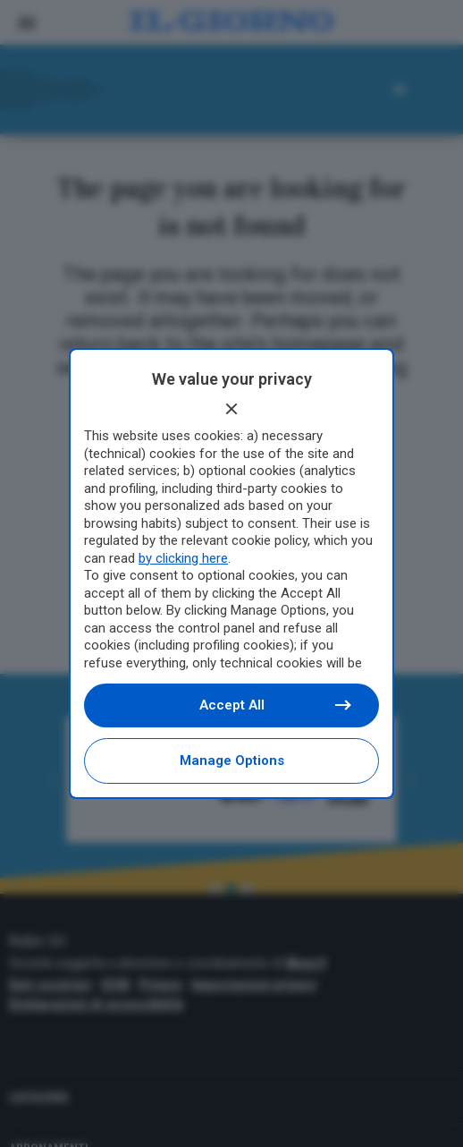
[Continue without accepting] (231, 409)
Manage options (232, 760)
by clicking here (183, 558)
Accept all (274, 705)
